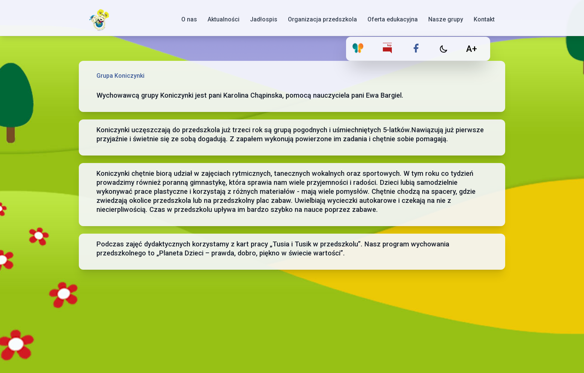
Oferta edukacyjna (392, 19)
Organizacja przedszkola (322, 19)
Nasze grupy (445, 19)
